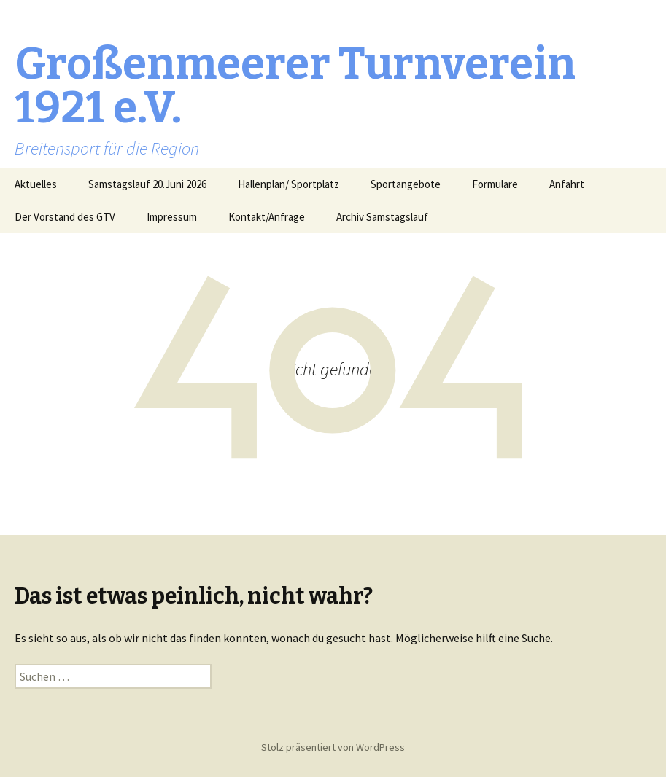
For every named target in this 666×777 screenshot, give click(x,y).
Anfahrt (566, 184)
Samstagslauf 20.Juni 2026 (147, 184)
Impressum (172, 217)
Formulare (495, 184)
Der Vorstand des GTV (65, 217)
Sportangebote (406, 184)
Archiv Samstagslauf (382, 217)
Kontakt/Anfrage (266, 217)
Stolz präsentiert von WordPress (333, 747)
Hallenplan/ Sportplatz (288, 184)
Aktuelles (36, 184)
